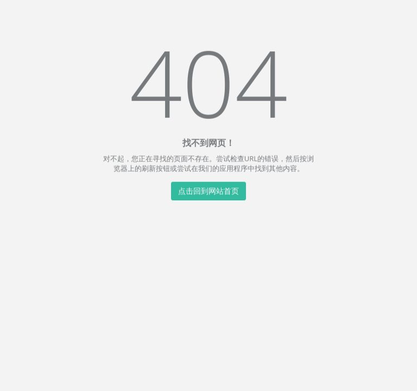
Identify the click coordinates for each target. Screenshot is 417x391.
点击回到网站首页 (208, 190)
